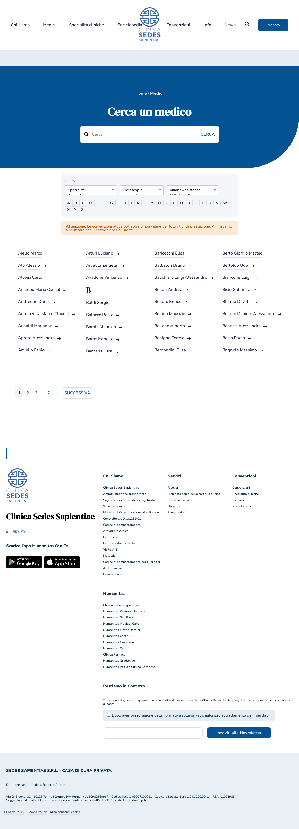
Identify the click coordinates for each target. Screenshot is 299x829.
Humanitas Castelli (117, 636)
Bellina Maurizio (169, 314)
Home (141, 93)
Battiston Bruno (169, 265)
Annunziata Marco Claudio (43, 314)
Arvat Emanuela (102, 265)
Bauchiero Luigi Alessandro (180, 277)
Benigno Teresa (169, 338)
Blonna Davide (236, 301)
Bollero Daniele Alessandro (248, 314)
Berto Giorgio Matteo (242, 253)
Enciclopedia (129, 25)
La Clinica (110, 537)
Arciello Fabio (31, 350)
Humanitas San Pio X (118, 617)
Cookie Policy (37, 812)
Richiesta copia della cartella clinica (194, 494)
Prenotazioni (177, 512)
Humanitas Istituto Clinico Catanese (129, 667)
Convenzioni (178, 25)
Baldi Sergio (97, 303)
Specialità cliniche (86, 25)
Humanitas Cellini (116, 648)
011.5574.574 (16, 532)
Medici (49, 25)
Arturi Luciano (99, 253)
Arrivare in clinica (116, 531)
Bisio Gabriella (236, 289)
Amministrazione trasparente (124, 494)
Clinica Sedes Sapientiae (121, 488)
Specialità (88, 190)
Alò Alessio (29, 265)
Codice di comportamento (122, 525)
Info (207, 25)
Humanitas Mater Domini (121, 630)
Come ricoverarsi (180, 500)
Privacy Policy (14, 812)
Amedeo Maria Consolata (42, 289)
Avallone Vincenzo (104, 277)
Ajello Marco (30, 253)
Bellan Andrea (168, 289)
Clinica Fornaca (114, 654)
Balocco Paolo (99, 315)
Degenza (174, 506)
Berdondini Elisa (170, 350)
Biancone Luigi (236, 277)
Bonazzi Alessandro (241, 326)
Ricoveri (173, 488)
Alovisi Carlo (30, 277)
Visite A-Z (110, 549)
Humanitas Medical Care (121, 624)
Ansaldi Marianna (35, 326)
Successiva (77, 393)
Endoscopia (139, 190)
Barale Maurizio (101, 327)
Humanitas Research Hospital (125, 611)
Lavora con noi (113, 574)
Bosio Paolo (233, 338)
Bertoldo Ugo (235, 265)
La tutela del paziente (119, 543)
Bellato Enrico (167, 301)
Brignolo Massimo (239, 350)
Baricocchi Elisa (169, 253)
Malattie (109, 556)
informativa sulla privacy (182, 715)
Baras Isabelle (99, 339)
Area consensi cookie (65, 812)
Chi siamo (20, 25)
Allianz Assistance (190, 190)
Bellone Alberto (169, 326)
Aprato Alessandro (36, 338)
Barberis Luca (99, 351)
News (230, 25)
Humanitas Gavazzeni (119, 642)
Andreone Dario (33, 301)
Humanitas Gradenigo (119, 661)
